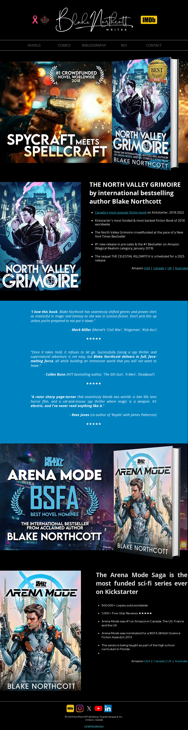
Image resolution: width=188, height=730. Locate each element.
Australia (181, 661)
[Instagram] (79, 708)
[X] (89, 708)
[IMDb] (70, 708)
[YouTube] (98, 708)
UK (169, 661)
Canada (159, 661)
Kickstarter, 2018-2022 (168, 212)
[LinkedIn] (108, 708)
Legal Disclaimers (94, 726)
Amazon (173, 244)
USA (147, 661)
